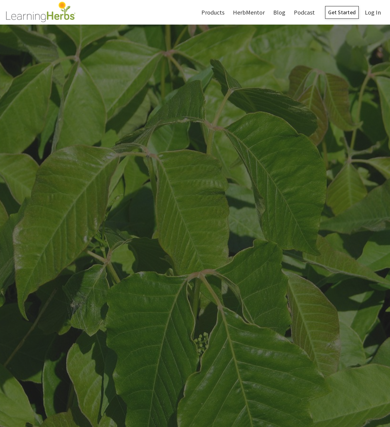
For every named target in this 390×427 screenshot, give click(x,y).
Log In (373, 12)
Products (212, 12)
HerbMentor (249, 12)
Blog (279, 12)
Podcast (304, 12)
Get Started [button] (342, 12)
